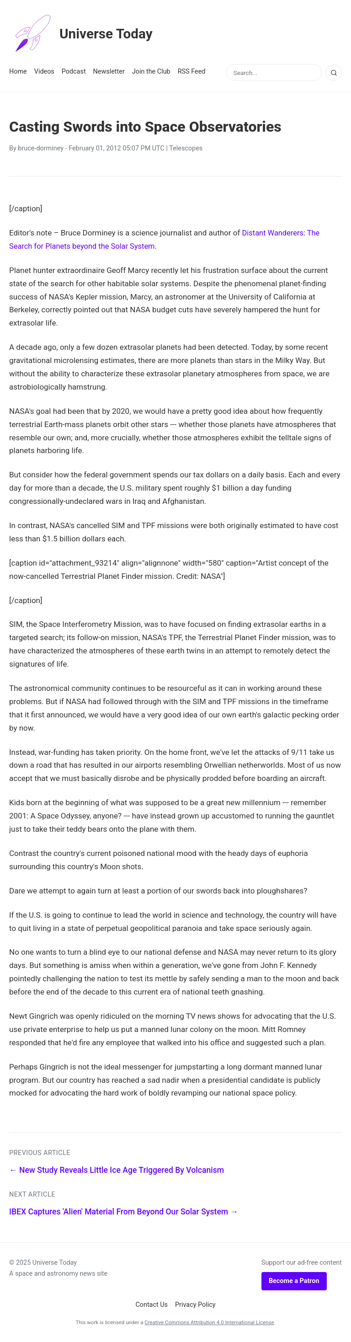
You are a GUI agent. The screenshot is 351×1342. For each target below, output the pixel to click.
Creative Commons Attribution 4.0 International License (209, 1322)
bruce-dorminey (41, 148)
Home (18, 71)
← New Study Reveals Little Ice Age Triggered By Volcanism (116, 1170)
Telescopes (185, 148)
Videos (44, 71)
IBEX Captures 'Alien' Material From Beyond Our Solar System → (123, 1211)
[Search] (333, 72)
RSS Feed (192, 71)
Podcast (74, 71)
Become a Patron (294, 1281)
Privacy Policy (195, 1305)
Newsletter (109, 71)
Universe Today (84, 34)
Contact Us (151, 1305)
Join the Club (151, 71)
